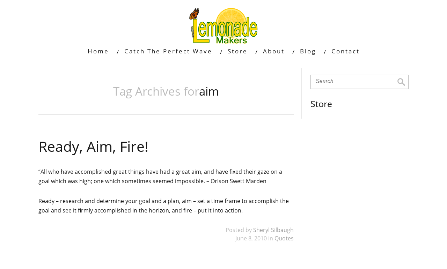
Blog (308, 51)
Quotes (284, 238)
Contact (345, 51)
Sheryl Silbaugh (273, 230)
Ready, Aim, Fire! (93, 146)
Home (98, 51)
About (274, 51)
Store (238, 51)
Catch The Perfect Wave (168, 51)
